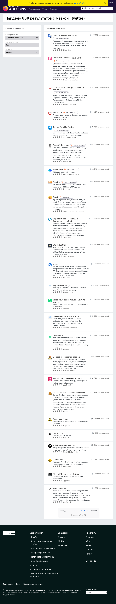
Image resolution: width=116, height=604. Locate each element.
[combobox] (97, 8)
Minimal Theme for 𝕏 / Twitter (66, 474)
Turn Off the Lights (61, 145)
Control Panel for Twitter (63, 127)
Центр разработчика (40, 552)
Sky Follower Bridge (61, 285)
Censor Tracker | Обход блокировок (69, 393)
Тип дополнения (11, 42)
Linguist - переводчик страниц (66, 357)
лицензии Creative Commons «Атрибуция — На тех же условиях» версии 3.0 (33, 592)
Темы (44, 9)
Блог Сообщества (39, 561)
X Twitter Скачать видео (64, 445)
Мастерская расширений (42, 548)
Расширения (34, 9)
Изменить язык (91, 589)
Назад (63, 511)
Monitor (89, 549)
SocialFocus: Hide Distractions (66, 316)
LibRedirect (58, 460)
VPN (88, 541)
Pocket (89, 554)
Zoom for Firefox (60, 488)
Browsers (90, 537)
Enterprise (62, 545)
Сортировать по (11, 34)
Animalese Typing (60, 419)
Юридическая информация (33, 584)
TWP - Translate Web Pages (65, 35)
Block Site (57, 112)
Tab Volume (58, 433)
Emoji (55, 197)
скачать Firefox (79, 3)
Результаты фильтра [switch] (14, 28)
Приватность (8, 584)
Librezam (57, 264)
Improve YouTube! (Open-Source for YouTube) (68, 88)
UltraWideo (58, 335)
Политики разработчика (42, 557)
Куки (18, 584)
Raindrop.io (58, 169)
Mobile (61, 541)
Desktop (62, 537)
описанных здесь (30, 590)
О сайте (34, 537)
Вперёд (94, 511)
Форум (33, 565)
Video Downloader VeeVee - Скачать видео (69, 301)
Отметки (8, 49)
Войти (111, 3)
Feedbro (56, 182)
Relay (88, 545)
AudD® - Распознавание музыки (67, 378)
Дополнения (36, 533)
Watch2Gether (59, 245)
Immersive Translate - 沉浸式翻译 (67, 58)
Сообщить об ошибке (40, 569)
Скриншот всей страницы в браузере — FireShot (65, 220)
